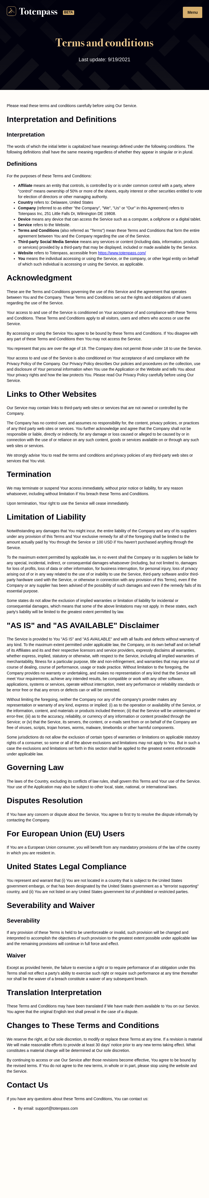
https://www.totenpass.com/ (122, 253)
